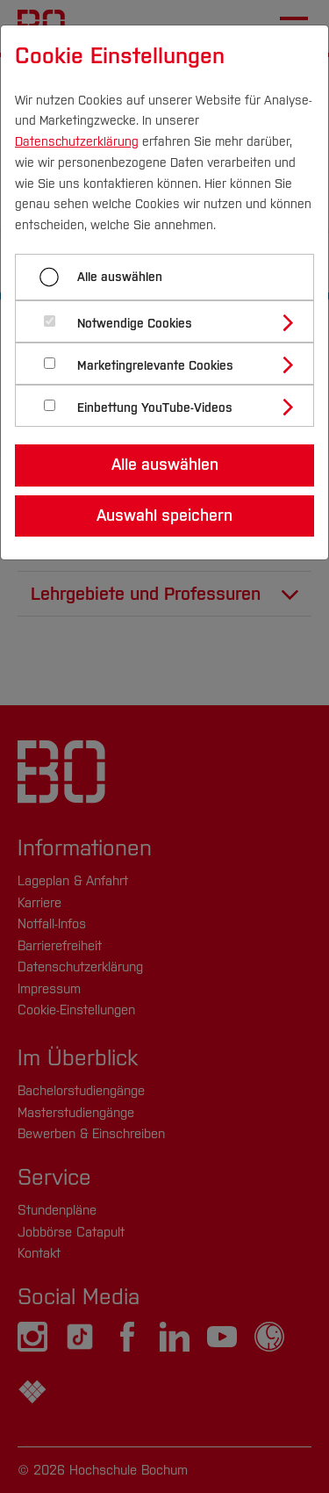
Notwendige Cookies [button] (134, 323)
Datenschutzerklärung (77, 141)
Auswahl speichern (164, 515)
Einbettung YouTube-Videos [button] (154, 407)
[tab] (172, 321)
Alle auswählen (119, 277)
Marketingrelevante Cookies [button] (155, 365)
